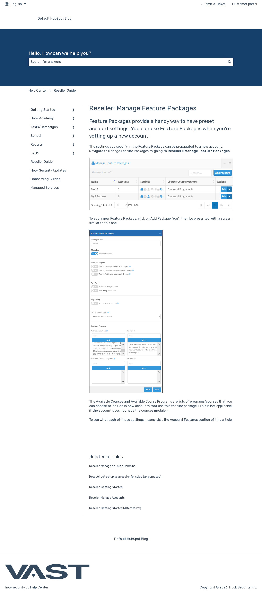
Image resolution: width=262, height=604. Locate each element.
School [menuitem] (36, 136)
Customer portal (244, 4)
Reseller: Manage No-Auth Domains (112, 466)
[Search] (229, 62)
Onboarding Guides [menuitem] (45, 179)
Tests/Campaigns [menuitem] (44, 127)
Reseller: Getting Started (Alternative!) (115, 508)
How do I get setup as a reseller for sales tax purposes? (125, 476)
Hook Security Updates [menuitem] (48, 170)
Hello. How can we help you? (60, 53)
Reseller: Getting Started (106, 487)
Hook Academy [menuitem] (42, 118)
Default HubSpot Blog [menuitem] (131, 539)
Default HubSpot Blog (54, 18)
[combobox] (127, 62)
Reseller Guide (65, 90)
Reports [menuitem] (37, 144)
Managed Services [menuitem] (45, 188)
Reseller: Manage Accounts (107, 498)
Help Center (38, 90)
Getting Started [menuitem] (43, 110)
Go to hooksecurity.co (236, 18)
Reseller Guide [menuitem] (42, 162)
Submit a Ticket (213, 4)
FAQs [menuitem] (34, 153)
